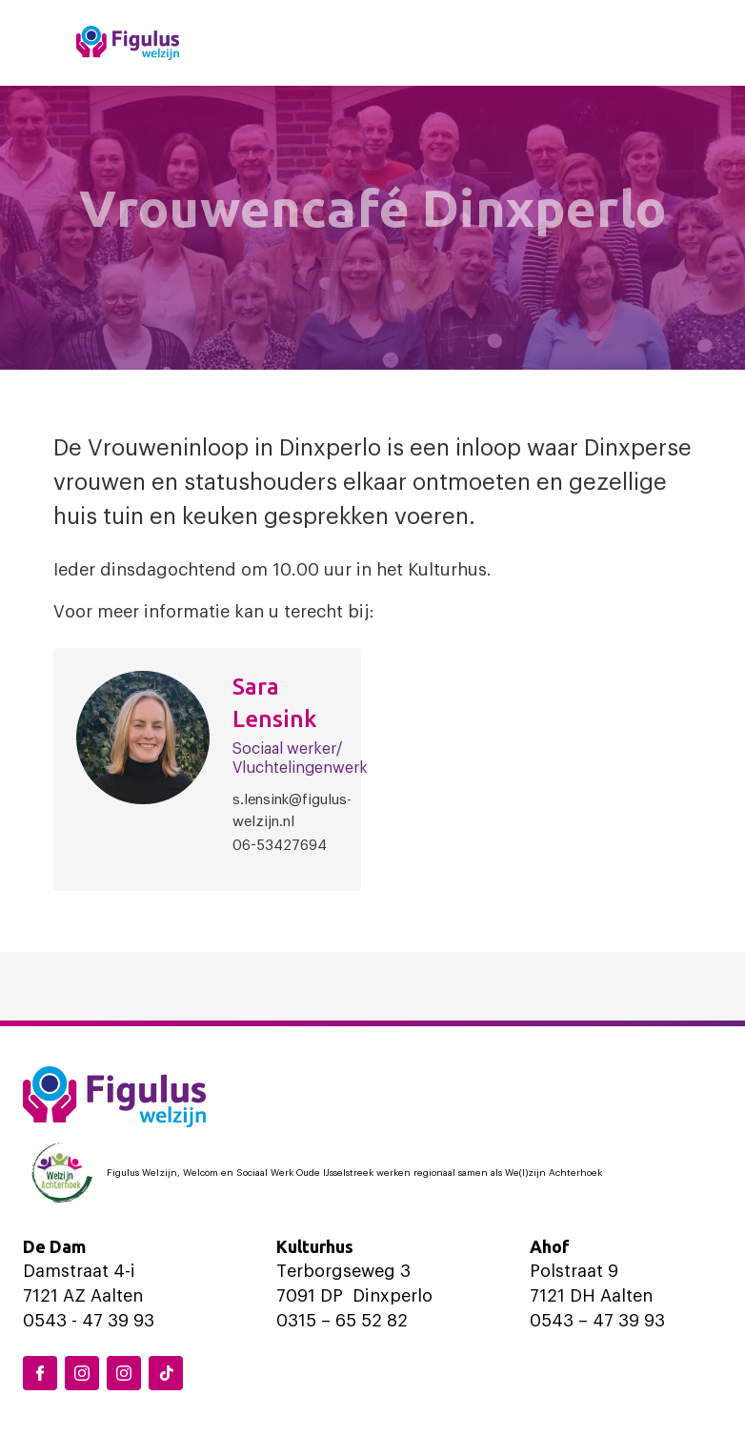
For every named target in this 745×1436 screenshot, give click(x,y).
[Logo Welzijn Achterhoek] (372, 1173)
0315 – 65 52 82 (342, 1320)
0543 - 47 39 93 (88, 1320)
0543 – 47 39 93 (597, 1320)
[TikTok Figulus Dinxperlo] (166, 1373)
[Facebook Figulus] (40, 1373)
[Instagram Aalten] (124, 1373)
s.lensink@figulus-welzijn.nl (292, 811)
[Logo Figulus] (127, 43)
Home (281, 42)
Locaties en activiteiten (446, 42)
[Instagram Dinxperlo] (82, 1373)
